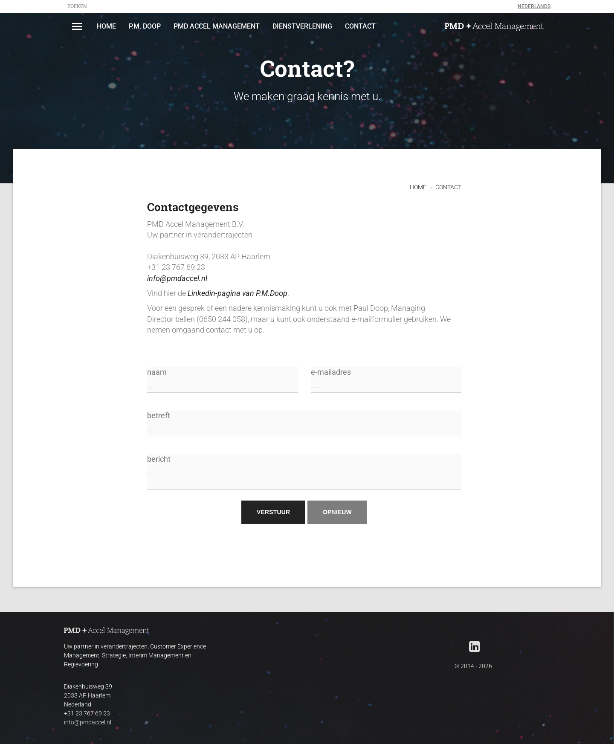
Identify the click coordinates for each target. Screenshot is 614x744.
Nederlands (534, 6)
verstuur (273, 512)
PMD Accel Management (217, 26)
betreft (304, 424)
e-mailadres (386, 380)
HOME (106, 26)
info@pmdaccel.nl (177, 278)
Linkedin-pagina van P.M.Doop (237, 293)
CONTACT (360, 26)
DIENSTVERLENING (302, 26)
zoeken (77, 6)
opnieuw (337, 512)
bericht (304, 472)
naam (222, 380)
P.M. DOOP (145, 26)
